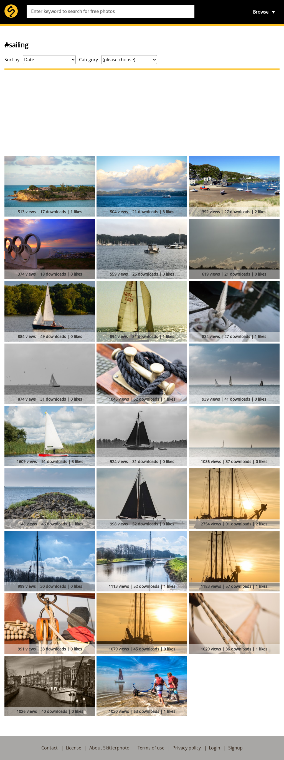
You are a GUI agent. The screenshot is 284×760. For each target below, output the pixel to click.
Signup (235, 748)
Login (214, 748)
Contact (49, 748)
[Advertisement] (142, 113)
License (73, 748)
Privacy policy (187, 748)
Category (88, 60)
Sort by (11, 60)
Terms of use (151, 748)
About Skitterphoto (109, 748)
